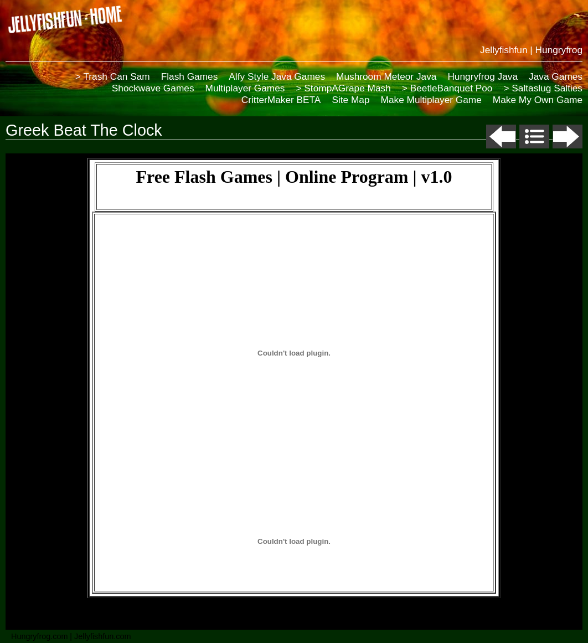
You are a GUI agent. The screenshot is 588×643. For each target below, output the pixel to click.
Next (567, 136)
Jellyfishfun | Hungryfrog (531, 49)
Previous (501, 136)
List (534, 136)
